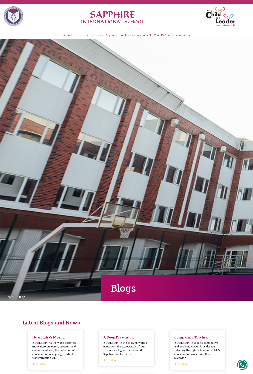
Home (9, 297)
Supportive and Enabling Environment (128, 35)
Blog (22, 297)
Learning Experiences (90, 35)
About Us (69, 35)
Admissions (183, 35)
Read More (41, 364)
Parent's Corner (163, 35)
